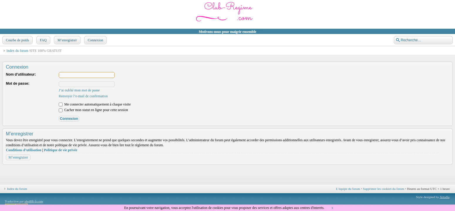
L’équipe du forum (348, 188)
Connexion (95, 40)
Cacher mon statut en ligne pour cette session (93, 110)
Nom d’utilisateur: (21, 74)
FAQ (43, 40)
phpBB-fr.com (33, 201)
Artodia (445, 197)
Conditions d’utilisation (23, 150)
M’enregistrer (66, 40)
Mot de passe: (17, 83)
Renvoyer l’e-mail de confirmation (83, 96)
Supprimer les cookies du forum (383, 188)
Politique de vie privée (60, 150)
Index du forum (17, 51)
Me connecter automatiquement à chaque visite (95, 104)
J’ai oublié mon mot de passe (79, 90)
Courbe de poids (17, 40)
